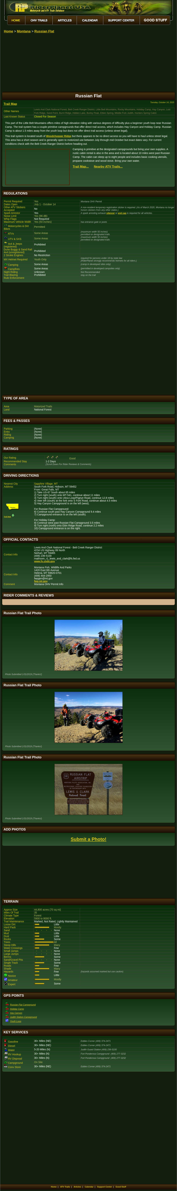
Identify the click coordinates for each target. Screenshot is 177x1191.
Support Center (104, 1187)
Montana (24, 31)
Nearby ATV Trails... (108, 166)
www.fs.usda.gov (44, 561)
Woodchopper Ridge (58, 136)
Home (8, 31)
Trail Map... (81, 166)
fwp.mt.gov (41, 581)
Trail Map (10, 104)
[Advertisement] (88, 339)
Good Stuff (121, 1187)
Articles (77, 1187)
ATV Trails (65, 1187)
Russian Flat (44, 31)
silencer (110, 213)
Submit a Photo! (88, 839)
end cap (122, 213)
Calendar (89, 1187)
